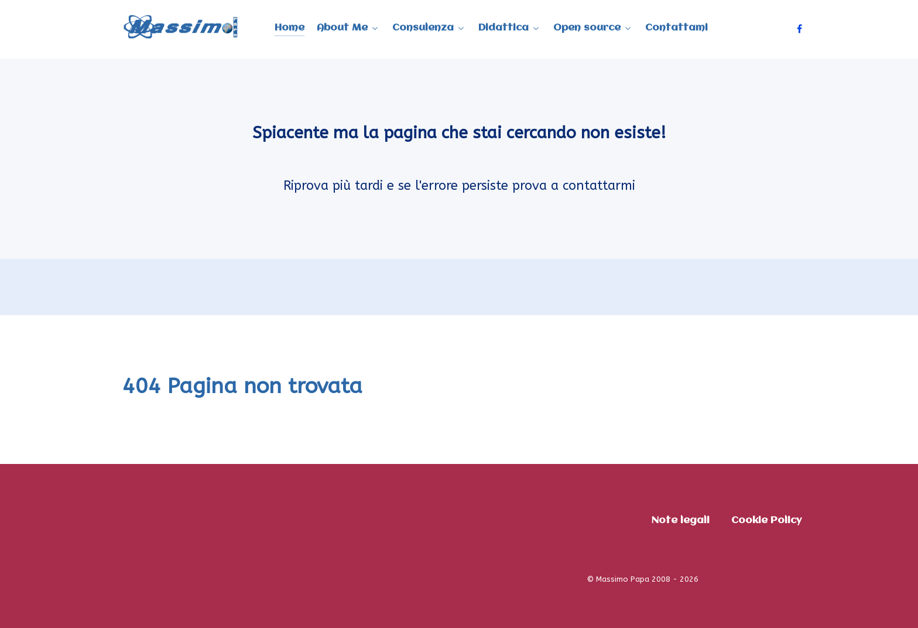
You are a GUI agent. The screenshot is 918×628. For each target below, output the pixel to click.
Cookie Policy (766, 520)
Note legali (681, 520)
